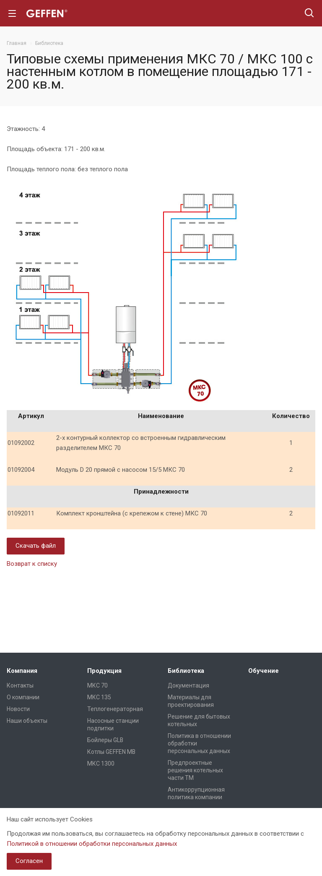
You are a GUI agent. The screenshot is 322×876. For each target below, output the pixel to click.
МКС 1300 (100, 763)
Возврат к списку (32, 563)
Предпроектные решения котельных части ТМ (195, 770)
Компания (22, 671)
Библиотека (186, 671)
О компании (23, 697)
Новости (18, 709)
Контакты (20, 685)
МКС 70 (97, 685)
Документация (188, 685)
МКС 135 (99, 697)
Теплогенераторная (115, 709)
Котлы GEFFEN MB (111, 751)
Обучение (263, 671)
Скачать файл (36, 545)
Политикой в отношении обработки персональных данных (92, 843)
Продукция (104, 671)
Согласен (29, 861)
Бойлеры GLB (105, 740)
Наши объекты (27, 720)
